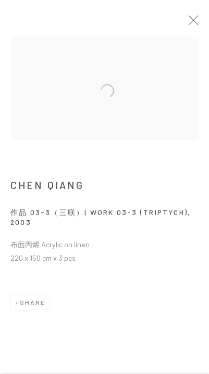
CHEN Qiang (47, 188)
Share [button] (32, 305)
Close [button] (196, 23)
